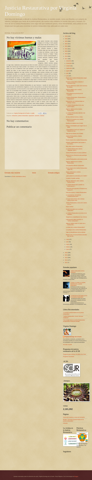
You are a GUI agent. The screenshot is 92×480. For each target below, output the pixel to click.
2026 (66, 36)
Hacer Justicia (69, 206)
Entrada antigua (53, 173)
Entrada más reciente (12, 173)
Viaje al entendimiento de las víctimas (75, 232)
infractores (14, 115)
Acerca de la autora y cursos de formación (74, 417)
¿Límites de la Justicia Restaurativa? (75, 227)
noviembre (69, 63)
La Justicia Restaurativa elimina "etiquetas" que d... (74, 149)
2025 (66, 38)
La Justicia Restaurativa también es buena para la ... (75, 185)
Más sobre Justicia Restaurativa (74, 146)
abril (67, 241)
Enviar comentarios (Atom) (19, 176)
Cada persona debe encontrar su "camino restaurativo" (74, 220)
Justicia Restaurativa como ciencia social (76, 159)
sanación (37, 115)
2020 (66, 51)
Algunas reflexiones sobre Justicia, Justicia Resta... (75, 181)
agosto (68, 70)
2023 (66, 43)
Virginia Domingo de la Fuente (73, 336)
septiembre (69, 68)
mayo (67, 239)
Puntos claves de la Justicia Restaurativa (76, 140)
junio (67, 75)
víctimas (42, 115)
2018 (66, 56)
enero (68, 249)
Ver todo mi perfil (67, 344)
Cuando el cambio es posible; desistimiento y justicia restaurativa (78, 284)
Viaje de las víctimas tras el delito (74, 133)
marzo (68, 244)
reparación (31, 115)
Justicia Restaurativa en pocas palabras (76, 152)
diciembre (69, 61)
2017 (66, 58)
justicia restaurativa (23, 115)
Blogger (76, 476)
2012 (66, 262)
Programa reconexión (68, 356)
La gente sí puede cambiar (73, 178)
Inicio (34, 173)
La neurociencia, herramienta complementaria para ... (73, 195)
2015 (66, 255)
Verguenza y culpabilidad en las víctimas (76, 217)
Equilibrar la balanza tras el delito (74, 123)
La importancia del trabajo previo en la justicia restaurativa (78, 296)
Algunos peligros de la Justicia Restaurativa (73, 90)
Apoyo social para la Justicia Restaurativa (73, 172)
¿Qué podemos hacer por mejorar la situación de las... (75, 130)
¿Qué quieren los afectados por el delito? (76, 176)
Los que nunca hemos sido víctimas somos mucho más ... (75, 199)
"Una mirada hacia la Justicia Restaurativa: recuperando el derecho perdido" (74, 320)
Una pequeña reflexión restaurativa (75, 165)
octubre (68, 66)
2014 (66, 257)
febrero (68, 247)
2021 (66, 48)
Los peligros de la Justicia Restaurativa (76, 229)
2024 (66, 41)
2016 (66, 252)
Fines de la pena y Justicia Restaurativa (76, 192)
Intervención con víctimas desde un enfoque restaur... (75, 102)
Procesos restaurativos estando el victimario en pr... (74, 82)
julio (67, 73)
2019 (66, 53)
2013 (66, 260)
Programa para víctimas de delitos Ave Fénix (74, 354)
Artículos (65, 423)
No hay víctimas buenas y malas (74, 117)
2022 (66, 46)
